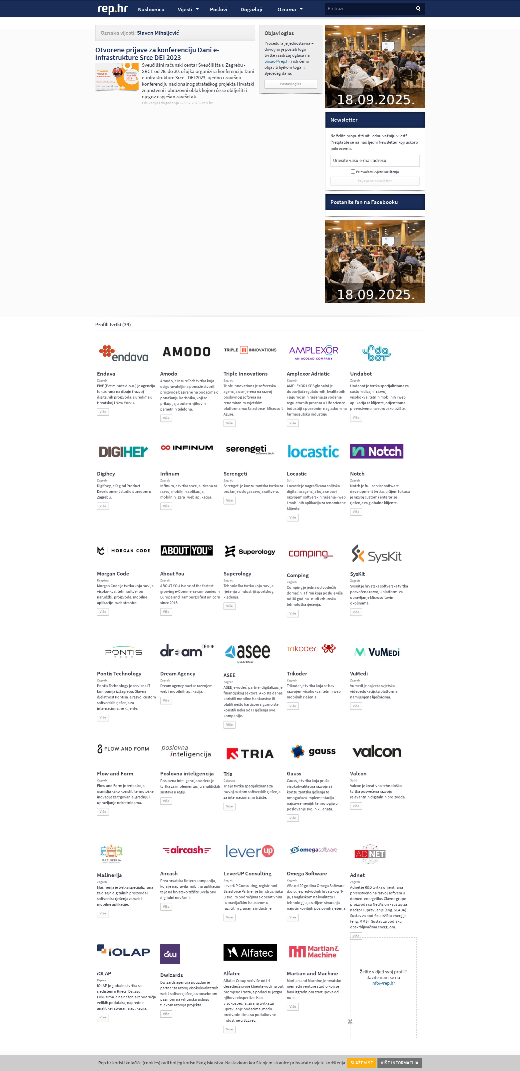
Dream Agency (177, 673)
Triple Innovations (245, 374)
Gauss (294, 773)
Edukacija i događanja (160, 103)
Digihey (106, 474)
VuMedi (359, 673)
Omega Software (307, 873)
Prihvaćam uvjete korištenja (377, 171)
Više (103, 411)
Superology (237, 573)
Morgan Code (113, 573)
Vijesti (185, 10)
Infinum (169, 474)
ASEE (230, 675)
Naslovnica (151, 9)
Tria (228, 774)
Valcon (358, 773)
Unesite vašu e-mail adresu (359, 160)
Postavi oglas (290, 83)
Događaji (251, 9)
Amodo (168, 374)
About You (172, 573)
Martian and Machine (312, 973)
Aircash (169, 873)
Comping (298, 575)
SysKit (357, 574)
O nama (287, 10)
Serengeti (235, 474)
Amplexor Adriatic (308, 374)
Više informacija (399, 1063)
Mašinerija (109, 875)
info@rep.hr (383, 983)
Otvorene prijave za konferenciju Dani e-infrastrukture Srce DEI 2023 (157, 53)
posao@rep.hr (277, 61)
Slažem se (361, 1063)
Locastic (297, 474)
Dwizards (171, 975)
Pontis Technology (119, 673)
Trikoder (297, 673)
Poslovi (218, 9)
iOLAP (104, 973)
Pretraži (335, 8)
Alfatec (232, 973)
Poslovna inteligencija (187, 773)
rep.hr (113, 10)
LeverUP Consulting (247, 873)
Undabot (361, 374)
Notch (357, 474)
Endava (106, 374)
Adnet (357, 875)
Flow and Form (115, 773)
